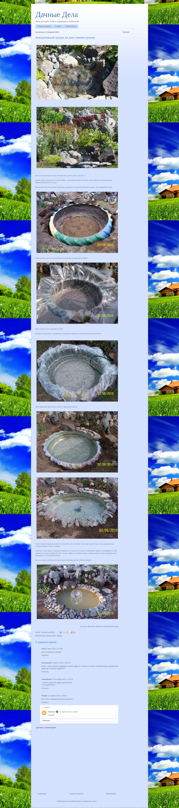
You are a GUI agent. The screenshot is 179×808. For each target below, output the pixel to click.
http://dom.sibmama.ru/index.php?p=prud (103, 626)
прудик (59, 636)
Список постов (71, 26)
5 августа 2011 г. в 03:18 (61, 663)
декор (49, 636)
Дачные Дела (56, 14)
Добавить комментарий (46, 728)
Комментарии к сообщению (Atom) (83, 801)
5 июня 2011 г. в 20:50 (54, 649)
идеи (54, 636)
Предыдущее (111, 794)
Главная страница (44, 26)
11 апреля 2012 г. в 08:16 (57, 696)
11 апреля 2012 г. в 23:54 (68, 712)
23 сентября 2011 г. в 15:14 (62, 679)
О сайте (58, 26)
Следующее (42, 794)
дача (44, 636)
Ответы (47, 707)
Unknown (51, 712)
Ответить (45, 655)
